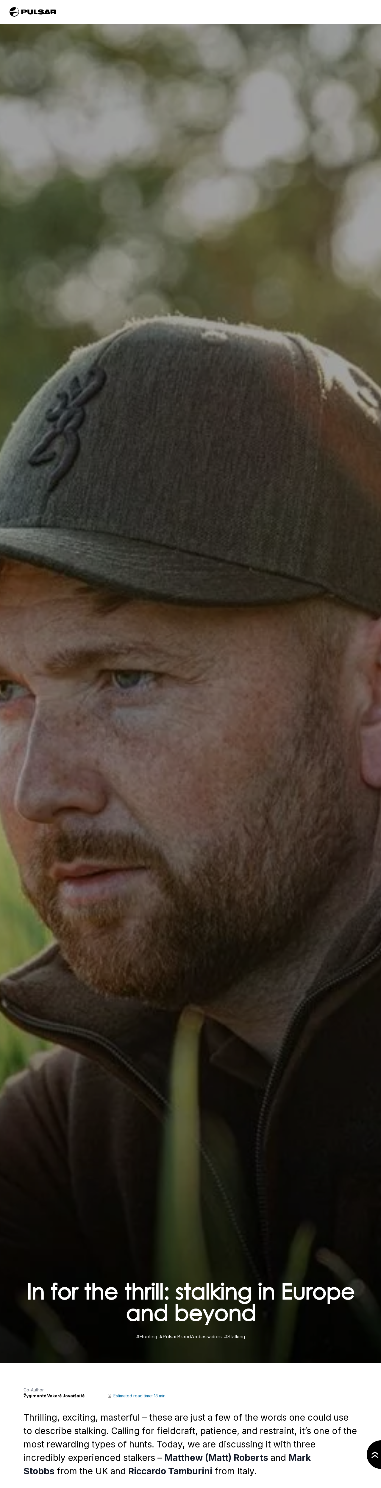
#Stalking (234, 1337)
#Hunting (146, 1337)
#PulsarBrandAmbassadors (191, 1337)
